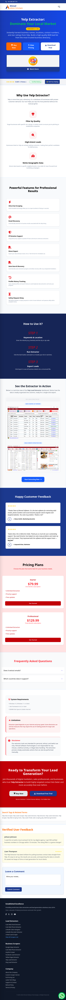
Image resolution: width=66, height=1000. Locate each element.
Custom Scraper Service (13, 975)
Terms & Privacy (10, 987)
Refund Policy (10, 985)
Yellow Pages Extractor (12, 957)
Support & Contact (11, 982)
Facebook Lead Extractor (13, 955)
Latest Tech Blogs (11, 980)
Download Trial (50, 46)
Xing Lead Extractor (11, 962)
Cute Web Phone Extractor (13, 927)
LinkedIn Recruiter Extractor (14, 932)
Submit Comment (13, 889)
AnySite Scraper (10, 952)
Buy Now (14, 46)
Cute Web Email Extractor (13, 924)
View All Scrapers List (12, 937)
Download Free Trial (43, 793)
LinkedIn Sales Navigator (13, 929)
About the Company (11, 972)
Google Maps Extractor (12, 947)
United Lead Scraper (12, 934)
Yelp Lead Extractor (11, 960)
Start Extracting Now (33, 479)
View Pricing (31, 46)
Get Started (33, 603)
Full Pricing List (10, 977)
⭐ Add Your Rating (52, 82)
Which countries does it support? (33, 678)
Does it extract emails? (33, 670)
